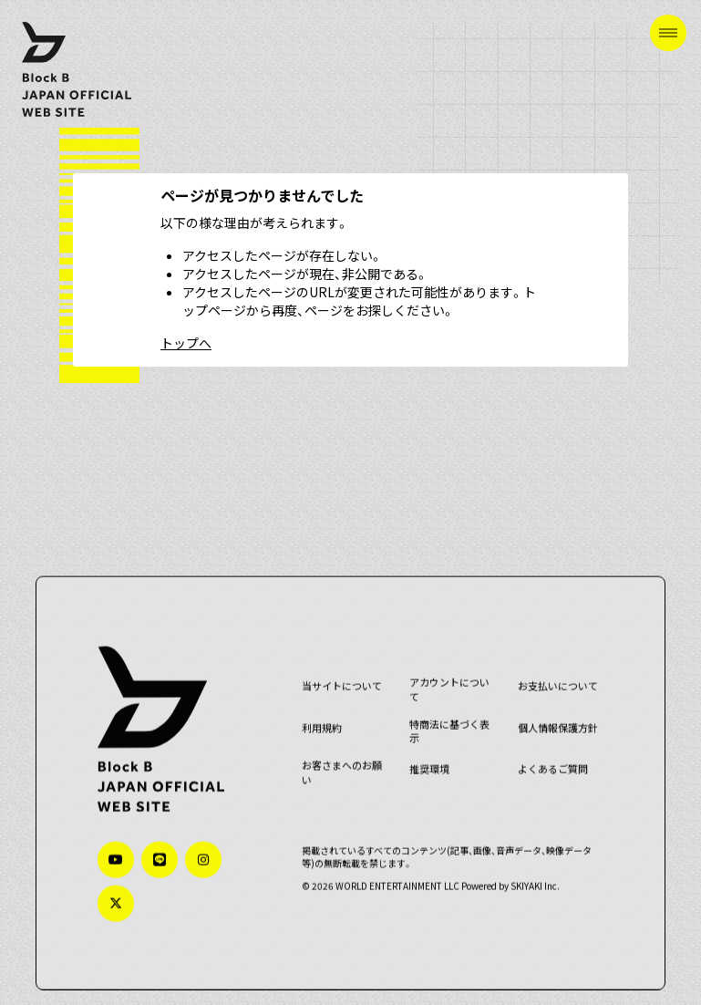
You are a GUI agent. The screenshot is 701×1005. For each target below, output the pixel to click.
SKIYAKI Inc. (536, 875)
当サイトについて (343, 676)
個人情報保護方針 (556, 717)
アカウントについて (449, 680)
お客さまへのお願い (343, 763)
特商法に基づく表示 (449, 721)
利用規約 (323, 717)
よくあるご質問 (551, 759)
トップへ (185, 343)
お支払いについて (556, 676)
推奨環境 (429, 759)
